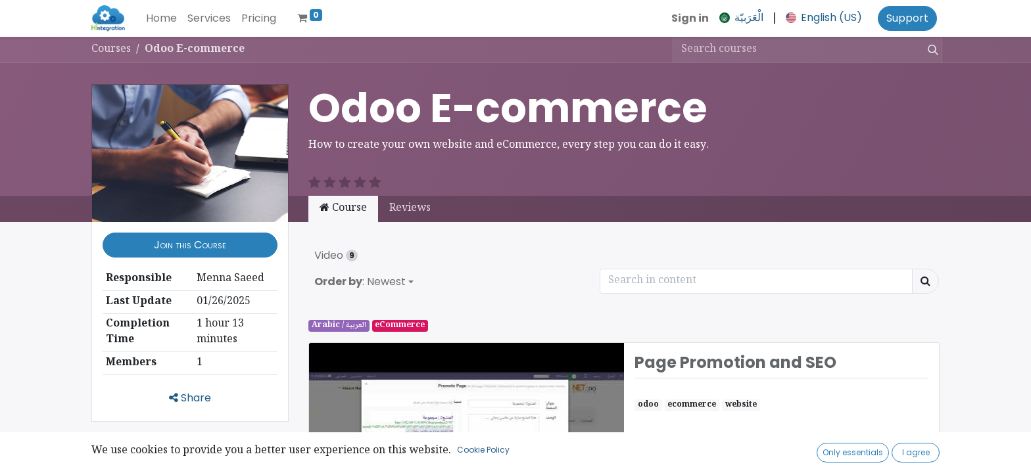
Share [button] (190, 397)
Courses (111, 49)
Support (907, 18)
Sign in (690, 18)
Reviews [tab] (410, 208)
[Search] (930, 49)
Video (336, 255)
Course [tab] (343, 208)
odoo (648, 405)
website (741, 405)
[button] (190, 245)
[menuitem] (161, 18)
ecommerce (691, 405)
